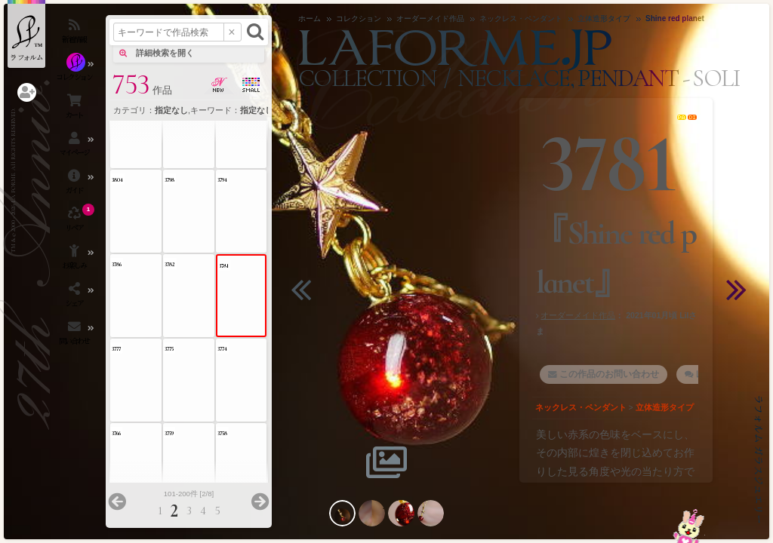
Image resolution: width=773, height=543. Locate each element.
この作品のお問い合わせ (609, 374)
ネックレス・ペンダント (581, 407)
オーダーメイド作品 (577, 315)
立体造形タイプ (665, 407)
